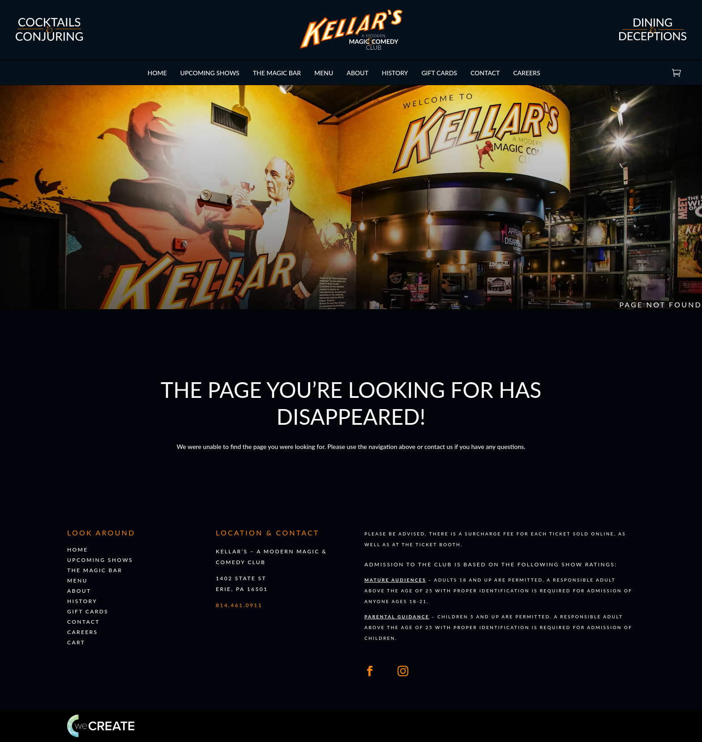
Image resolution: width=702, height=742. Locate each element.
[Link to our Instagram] (403, 671)
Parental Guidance (396, 616)
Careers (526, 73)
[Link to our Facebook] (369, 671)
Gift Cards (439, 73)
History (395, 73)
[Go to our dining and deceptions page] (652, 38)
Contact (485, 73)
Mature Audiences (395, 579)
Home (157, 73)
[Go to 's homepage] (351, 47)
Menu (323, 73)
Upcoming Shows (210, 73)
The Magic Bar (277, 73)
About (357, 73)
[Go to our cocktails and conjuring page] (49, 38)
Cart (687, 72)
